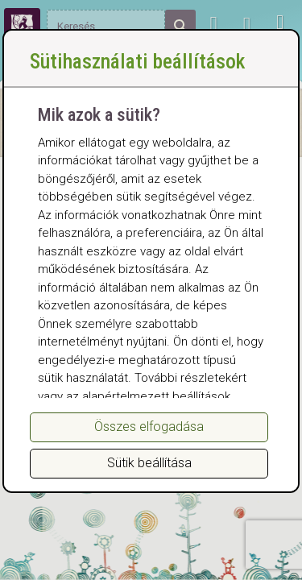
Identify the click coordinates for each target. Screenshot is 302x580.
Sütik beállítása (149, 462)
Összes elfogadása (149, 426)
